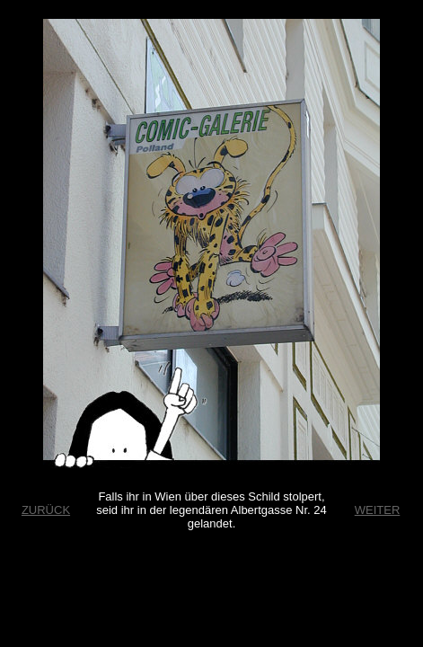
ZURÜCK (46, 510)
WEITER (378, 510)
